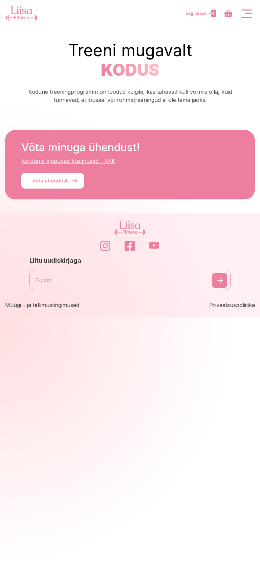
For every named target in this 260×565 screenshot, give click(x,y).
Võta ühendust (55, 181)
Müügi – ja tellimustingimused (42, 305)
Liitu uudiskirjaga (55, 260)
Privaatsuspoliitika (232, 305)
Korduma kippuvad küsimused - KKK (68, 160)
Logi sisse (202, 13)
